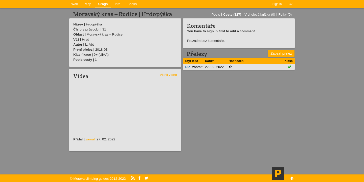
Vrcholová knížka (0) (259, 14)
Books (132, 4)
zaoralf (90, 139)
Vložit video (168, 75)
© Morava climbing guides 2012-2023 (98, 178)
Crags (103, 4)
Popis (216, 14)
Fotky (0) (285, 14)
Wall (74, 4)
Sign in (277, 4)
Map (88, 4)
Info (117, 4)
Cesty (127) (232, 14)
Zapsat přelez (281, 53)
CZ (291, 4)
